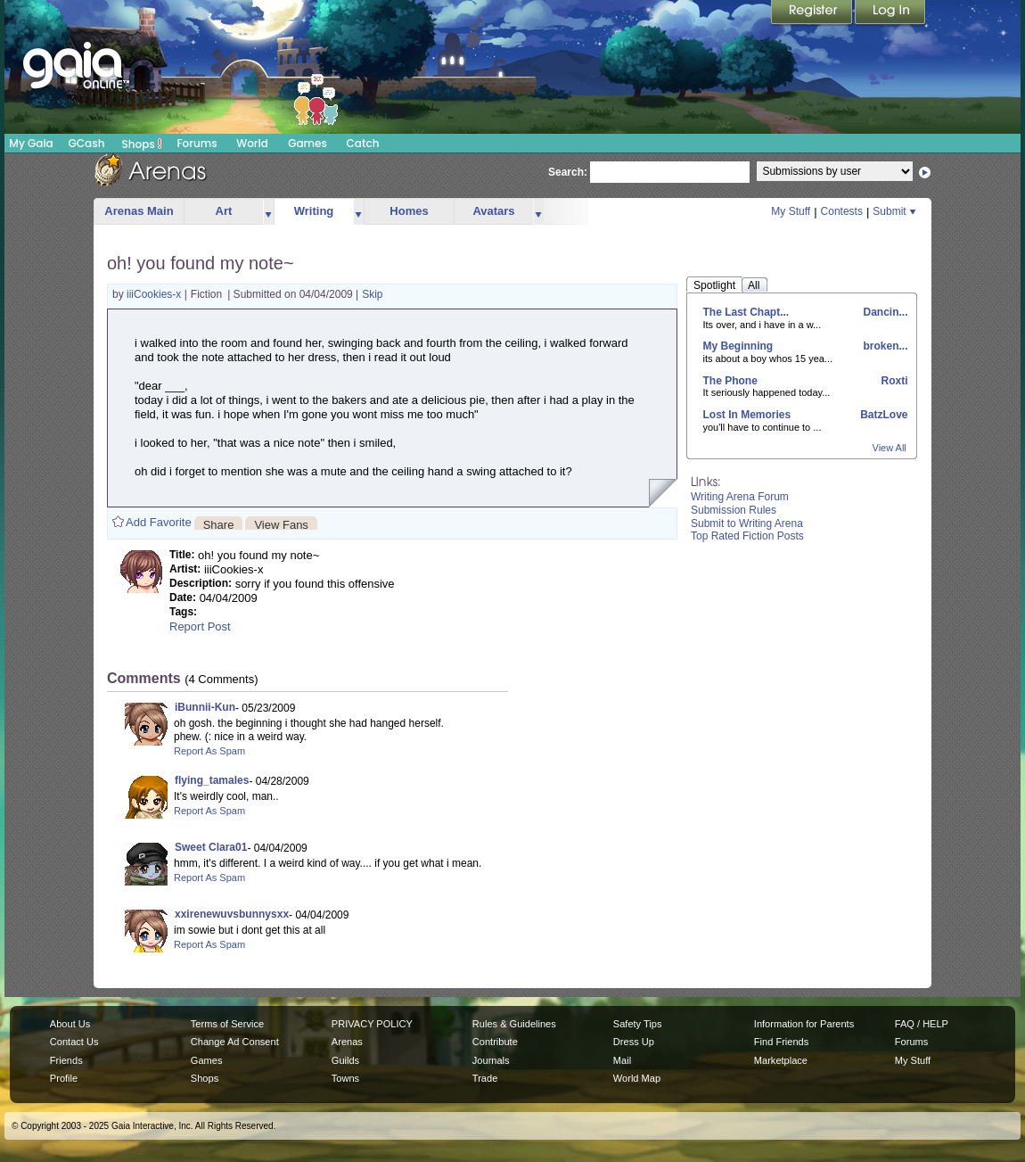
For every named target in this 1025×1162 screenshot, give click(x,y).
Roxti (892, 381)
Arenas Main (138, 211)
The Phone (730, 381)
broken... (883, 346)
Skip (372, 294)
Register (813, 13)
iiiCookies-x (155, 294)
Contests (842, 211)
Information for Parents (804, 1023)
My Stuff (790, 211)
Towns (345, 1078)
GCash (87, 143)
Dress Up (633, 1041)
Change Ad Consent (235, 1041)
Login (890, 13)
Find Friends (781, 1041)
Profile (64, 1078)
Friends (66, 1060)
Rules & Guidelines (514, 1023)
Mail (622, 1060)
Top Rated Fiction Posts (747, 536)
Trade (484, 1078)
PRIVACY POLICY (372, 1023)
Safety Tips (637, 1023)
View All (889, 447)
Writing (314, 211)
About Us (70, 1023)
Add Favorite (159, 522)
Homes (409, 211)
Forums (196, 143)
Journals (491, 1060)
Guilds (345, 1060)
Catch (363, 143)
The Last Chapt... (746, 312)
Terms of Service (227, 1023)
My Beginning (738, 346)
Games (307, 143)
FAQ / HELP (921, 1023)
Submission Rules (733, 510)
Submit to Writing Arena (747, 523)
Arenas (347, 1041)
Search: (567, 172)
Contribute (495, 1041)
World (252, 143)
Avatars (493, 211)
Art (224, 211)
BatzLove (882, 414)
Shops (142, 143)
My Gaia (31, 143)
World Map (636, 1078)
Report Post (200, 626)
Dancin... (883, 312)
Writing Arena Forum (740, 496)
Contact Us (74, 1041)
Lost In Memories (747, 414)
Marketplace (781, 1060)
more (268, 212)
